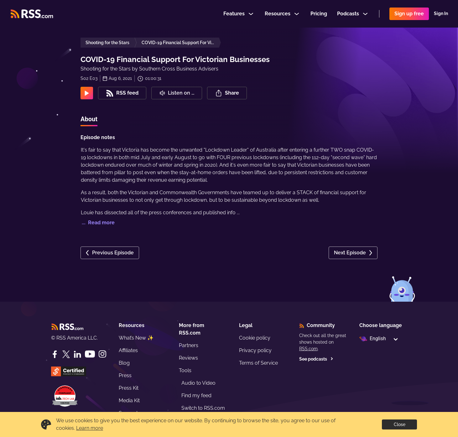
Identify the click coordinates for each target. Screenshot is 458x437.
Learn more (89, 428)
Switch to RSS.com (203, 408)
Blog (124, 363)
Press (125, 375)
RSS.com (308, 348)
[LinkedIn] (77, 354)
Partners (188, 345)
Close (399, 424)
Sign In (441, 13)
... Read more (98, 223)
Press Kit (128, 388)
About (89, 119)
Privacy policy (255, 350)
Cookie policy (254, 338)
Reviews (188, 358)
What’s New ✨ (136, 338)
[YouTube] (90, 354)
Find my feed (196, 395)
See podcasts (316, 359)
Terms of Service (258, 363)
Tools (185, 370)
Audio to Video (198, 383)
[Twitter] (66, 354)
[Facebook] (55, 354)
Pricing (318, 14)
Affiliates (128, 350)
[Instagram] (102, 354)
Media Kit (129, 400)
